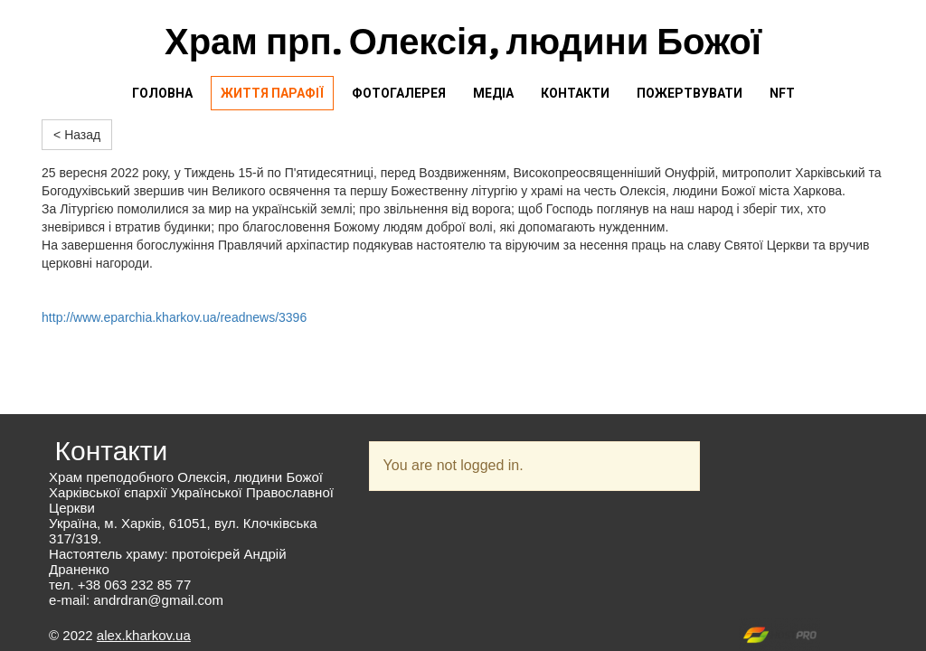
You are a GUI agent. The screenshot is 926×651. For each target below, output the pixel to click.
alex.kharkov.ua (144, 635)
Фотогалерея (399, 93)
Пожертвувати (689, 93)
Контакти (575, 93)
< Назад (76, 134)
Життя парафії (272, 93)
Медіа (493, 93)
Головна (162, 93)
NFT (782, 93)
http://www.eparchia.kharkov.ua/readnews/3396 (174, 317)
